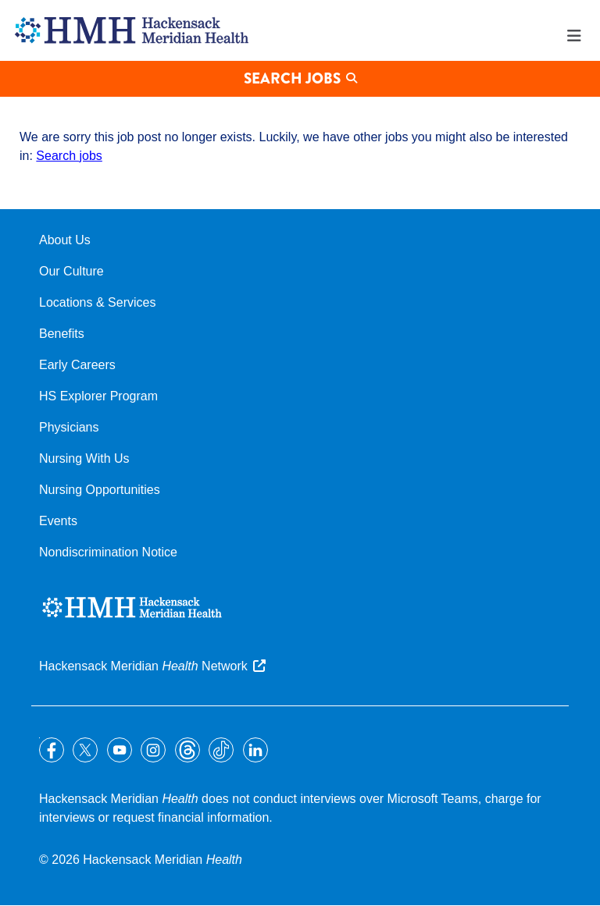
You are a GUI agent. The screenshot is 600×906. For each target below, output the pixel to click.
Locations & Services (97, 302)
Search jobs (69, 155)
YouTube (119, 749)
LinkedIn (255, 749)
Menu (574, 36)
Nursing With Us (84, 458)
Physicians (68, 427)
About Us (65, 240)
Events (58, 521)
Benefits (61, 333)
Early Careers (77, 364)
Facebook (51, 749)
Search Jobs (292, 78)
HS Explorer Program (98, 396)
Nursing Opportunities (99, 489)
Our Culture (71, 271)
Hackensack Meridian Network (143, 666)
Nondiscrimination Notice (108, 552)
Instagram (153, 749)
